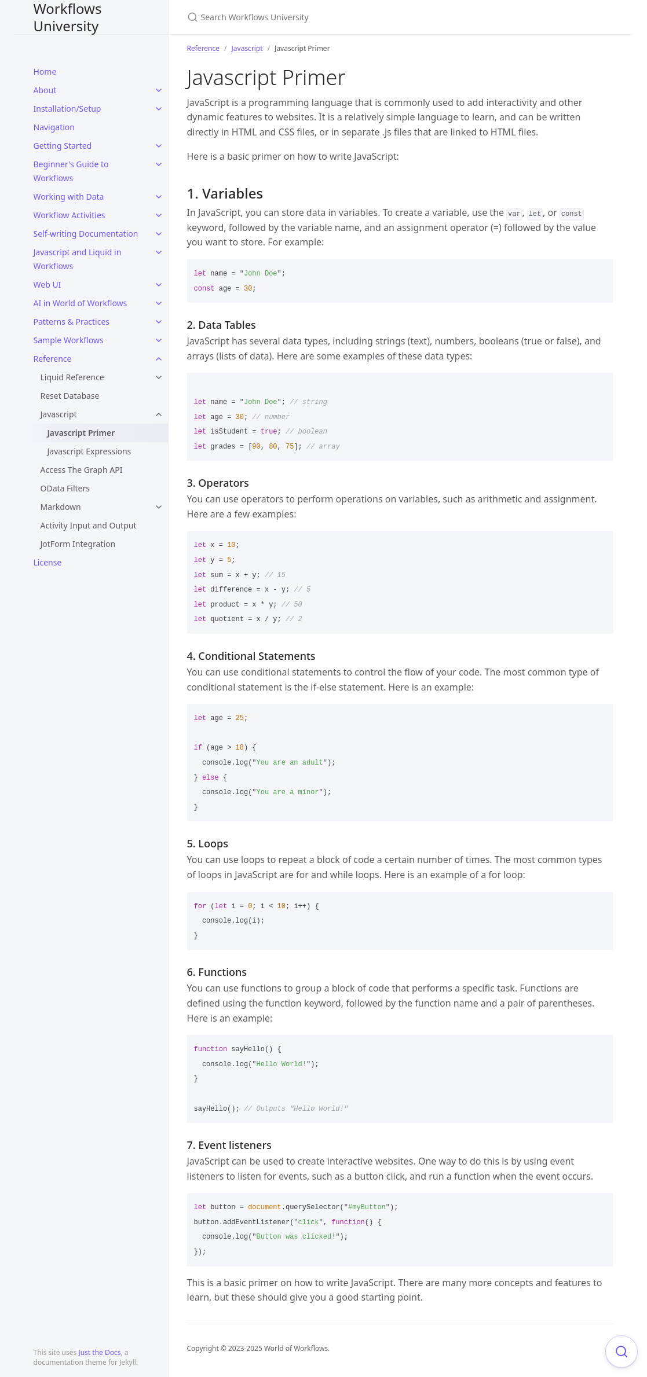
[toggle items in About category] (158, 90)
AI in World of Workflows (80, 303)
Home (45, 71)
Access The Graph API (82, 469)
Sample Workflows (69, 340)
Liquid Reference (72, 377)
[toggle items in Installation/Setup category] (158, 109)
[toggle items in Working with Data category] (158, 197)
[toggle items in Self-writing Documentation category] (158, 234)
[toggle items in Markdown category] (158, 507)
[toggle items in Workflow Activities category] (158, 215)
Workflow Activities (69, 215)
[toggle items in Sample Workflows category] (158, 340)
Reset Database (70, 395)
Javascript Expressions (89, 451)
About (45, 90)
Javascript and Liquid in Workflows (78, 259)
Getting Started (63, 145)
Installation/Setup (67, 108)
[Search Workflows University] (324, 17)
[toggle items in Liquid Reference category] (158, 377)
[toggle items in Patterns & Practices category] (158, 322)
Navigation (54, 127)
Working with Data (69, 196)
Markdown (61, 506)
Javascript (59, 414)
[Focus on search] (621, 1351)
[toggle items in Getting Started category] (158, 146)
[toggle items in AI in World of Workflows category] (158, 303)
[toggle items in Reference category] (158, 359)
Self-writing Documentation (86, 233)
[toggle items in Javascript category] (158, 414)
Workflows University (68, 17)
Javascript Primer (81, 432)
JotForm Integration (78, 543)
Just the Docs (99, 1352)
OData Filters (65, 488)
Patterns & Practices (72, 321)
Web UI (47, 284)
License (48, 562)
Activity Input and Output (89, 525)
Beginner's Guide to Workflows (71, 171)
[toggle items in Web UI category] (158, 285)
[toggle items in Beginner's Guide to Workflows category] (158, 164)
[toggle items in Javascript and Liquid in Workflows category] (158, 252)
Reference (53, 358)
